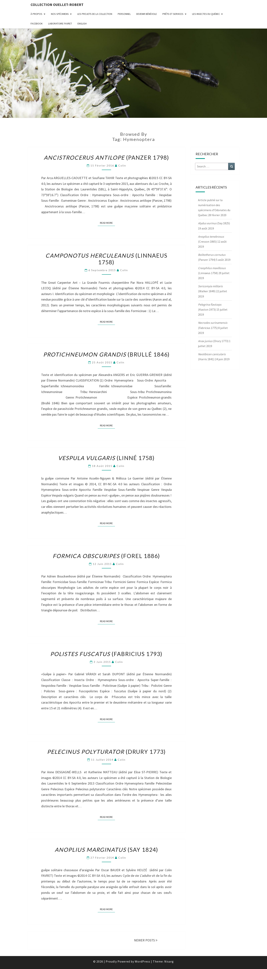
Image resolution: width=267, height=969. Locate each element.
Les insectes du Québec (206, 14)
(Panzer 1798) (106, 157)
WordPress (142, 961)
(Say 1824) (106, 849)
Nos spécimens (60, 14)
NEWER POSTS (145, 940)
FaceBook (37, 23)
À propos (36, 14)
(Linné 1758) (106, 457)
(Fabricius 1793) (106, 653)
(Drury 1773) (106, 751)
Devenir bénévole (146, 14)
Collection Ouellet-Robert (57, 4)
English (82, 23)
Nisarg (169, 961)
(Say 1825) (214, 223)
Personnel (124, 14)
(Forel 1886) (106, 555)
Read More (107, 222)
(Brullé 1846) (106, 354)
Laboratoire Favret (60, 23)
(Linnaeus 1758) (106, 258)
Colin (122, 165)
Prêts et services (172, 14)
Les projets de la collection (94, 14)
